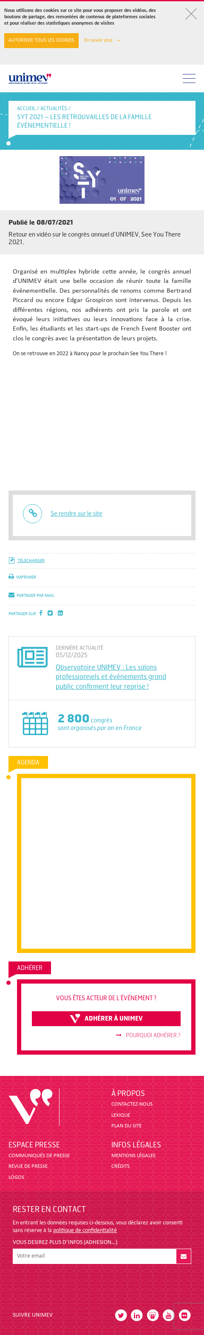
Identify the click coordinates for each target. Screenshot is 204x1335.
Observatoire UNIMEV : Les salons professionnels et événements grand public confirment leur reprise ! (111, 676)
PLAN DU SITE (126, 1126)
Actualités (53, 108)
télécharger (26, 561)
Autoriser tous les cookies (41, 40)
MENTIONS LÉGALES (133, 1155)
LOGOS (16, 1177)
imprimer (22, 577)
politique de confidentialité (85, 1230)
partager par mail (31, 595)
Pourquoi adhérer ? (148, 1035)
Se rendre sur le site (76, 513)
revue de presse (28, 1166)
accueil (26, 108)
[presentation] (77, 1284)
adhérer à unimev (106, 1018)
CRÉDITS (120, 1166)
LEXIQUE (120, 1115)
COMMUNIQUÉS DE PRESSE (39, 1155)
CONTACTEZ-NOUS (132, 1104)
